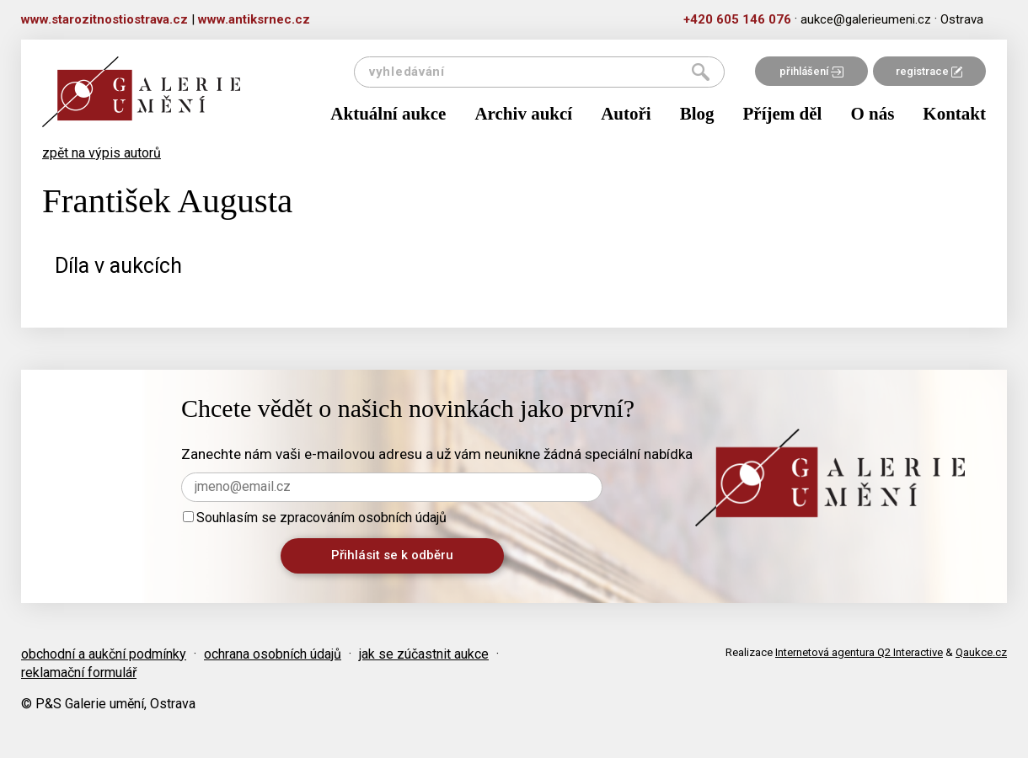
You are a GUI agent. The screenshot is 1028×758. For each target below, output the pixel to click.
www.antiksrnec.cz (254, 19)
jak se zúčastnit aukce (424, 654)
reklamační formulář (79, 673)
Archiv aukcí (523, 114)
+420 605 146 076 (737, 19)
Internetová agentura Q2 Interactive (859, 652)
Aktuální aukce (388, 114)
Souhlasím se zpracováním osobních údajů (315, 518)
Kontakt (954, 114)
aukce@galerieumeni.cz (865, 19)
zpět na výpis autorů (101, 153)
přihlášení (811, 71)
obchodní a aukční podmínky (103, 654)
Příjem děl (782, 114)
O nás (872, 114)
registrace (929, 71)
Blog (697, 114)
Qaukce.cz (981, 652)
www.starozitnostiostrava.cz (104, 19)
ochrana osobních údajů (272, 654)
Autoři (626, 114)
